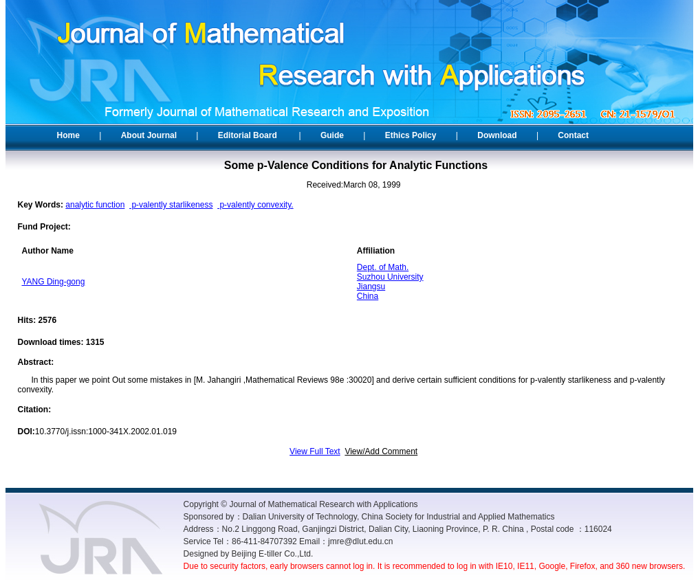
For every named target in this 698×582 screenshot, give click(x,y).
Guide (332, 135)
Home (68, 135)
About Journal (149, 135)
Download (496, 135)
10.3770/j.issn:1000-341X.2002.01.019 (106, 431)
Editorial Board (247, 135)
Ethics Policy (411, 135)
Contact (573, 135)
